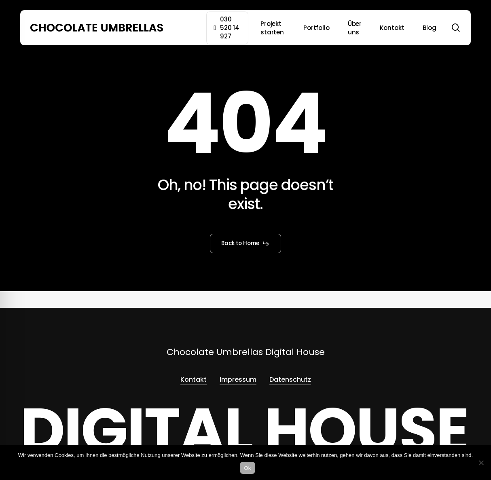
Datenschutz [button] (290, 379)
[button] (245, 244)
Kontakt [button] (193, 379)
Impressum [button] (238, 379)
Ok (247, 468)
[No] (481, 463)
